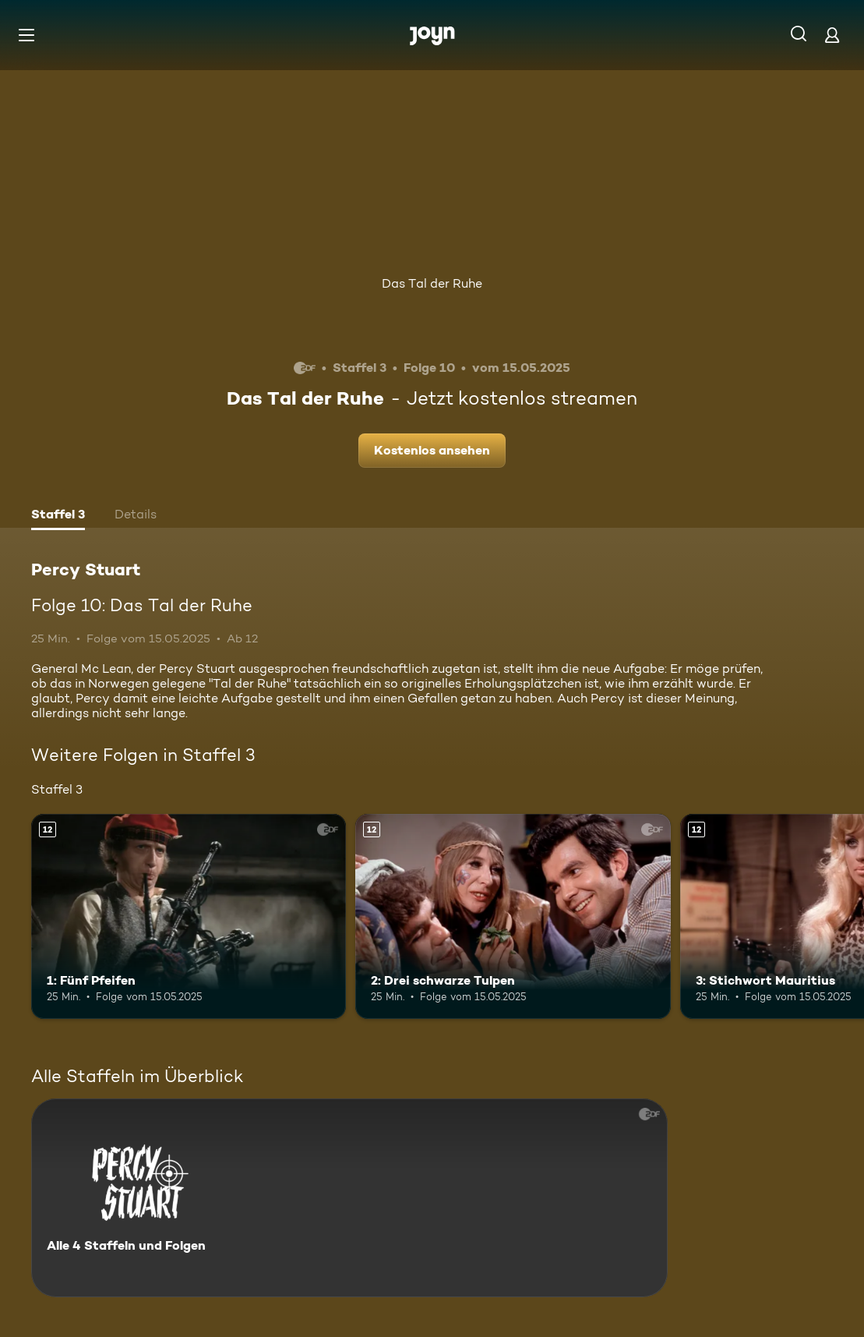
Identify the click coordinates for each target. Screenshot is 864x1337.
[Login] (832, 34)
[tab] (58, 516)
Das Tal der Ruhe (432, 283)
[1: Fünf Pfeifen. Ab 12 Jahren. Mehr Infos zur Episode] (188, 916)
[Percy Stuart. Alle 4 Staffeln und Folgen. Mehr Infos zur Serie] (349, 1197)
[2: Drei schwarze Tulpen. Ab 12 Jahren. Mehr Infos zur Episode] (512, 916)
